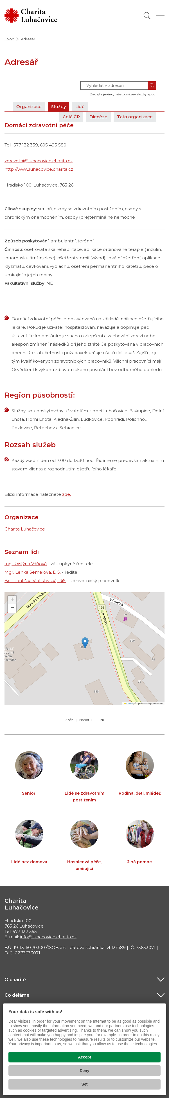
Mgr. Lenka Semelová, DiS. (32, 572)
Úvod (9, 39)
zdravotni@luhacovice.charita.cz (38, 160)
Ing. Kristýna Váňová (25, 563)
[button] (85, 643)
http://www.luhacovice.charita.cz (38, 169)
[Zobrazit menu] (160, 16)
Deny (84, 1070)
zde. (66, 494)
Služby (58, 106)
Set (85, 1084)
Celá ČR (71, 116)
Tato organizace (135, 116)
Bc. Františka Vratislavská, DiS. (35, 580)
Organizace (29, 106)
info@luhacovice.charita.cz (48, 936)
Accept (84, 1057)
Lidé (80, 106)
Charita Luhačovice (24, 529)
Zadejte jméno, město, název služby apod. (123, 94)
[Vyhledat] (147, 15)
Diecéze (98, 116)
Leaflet (128, 703)
